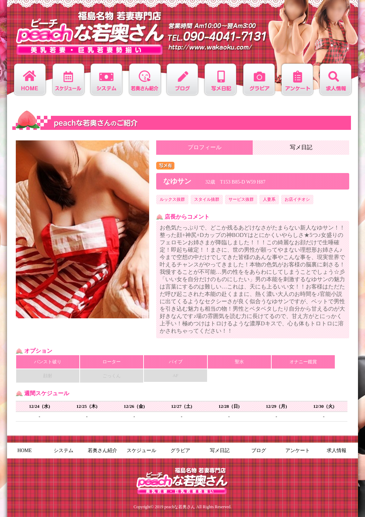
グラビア (180, 450)
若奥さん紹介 (102, 450)
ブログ (258, 450)
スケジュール (141, 450)
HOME (24, 450)
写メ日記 (301, 147)
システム (63, 450)
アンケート (297, 450)
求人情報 (336, 450)
